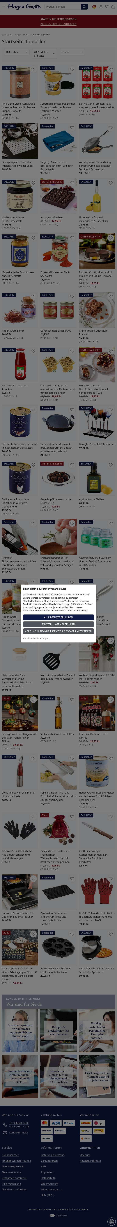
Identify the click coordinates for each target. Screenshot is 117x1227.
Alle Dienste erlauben (58, 617)
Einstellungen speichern (58, 624)
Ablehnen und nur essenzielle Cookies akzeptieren (58, 631)
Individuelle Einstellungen (36, 638)
